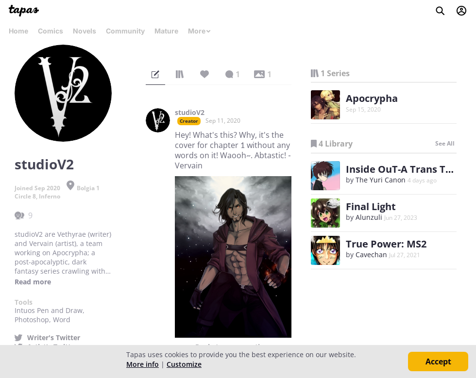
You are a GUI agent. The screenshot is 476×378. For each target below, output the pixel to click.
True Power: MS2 (386, 243)
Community (125, 31)
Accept (438, 361)
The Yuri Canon (381, 179)
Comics (50, 31)
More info (142, 364)
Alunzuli (369, 217)
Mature (166, 31)
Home (18, 31)
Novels (84, 31)
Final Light (371, 206)
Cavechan (371, 254)
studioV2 (189, 112)
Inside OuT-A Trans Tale (403, 169)
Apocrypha (372, 98)
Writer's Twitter (53, 338)
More (199, 31)
